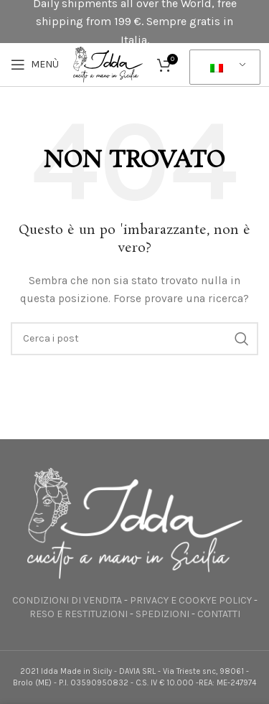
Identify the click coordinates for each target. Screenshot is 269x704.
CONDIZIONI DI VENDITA (67, 600)
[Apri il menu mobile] (35, 64)
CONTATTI (218, 614)
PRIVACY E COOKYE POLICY (191, 600)
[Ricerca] (134, 338)
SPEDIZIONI (162, 614)
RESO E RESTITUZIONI (78, 614)
